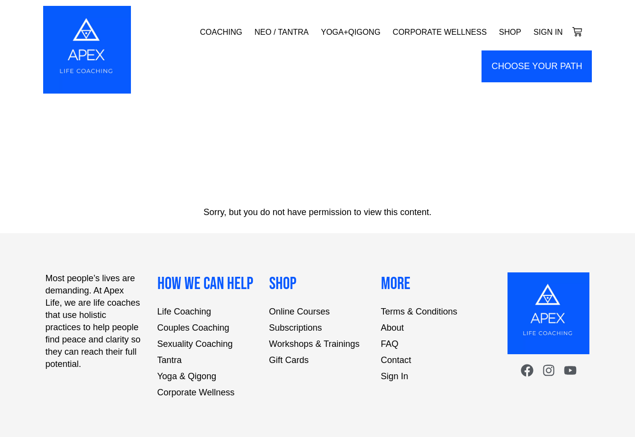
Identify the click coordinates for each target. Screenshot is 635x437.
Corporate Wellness (440, 32)
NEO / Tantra (281, 32)
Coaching (221, 32)
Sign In (548, 32)
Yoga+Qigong (350, 32)
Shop (510, 32)
